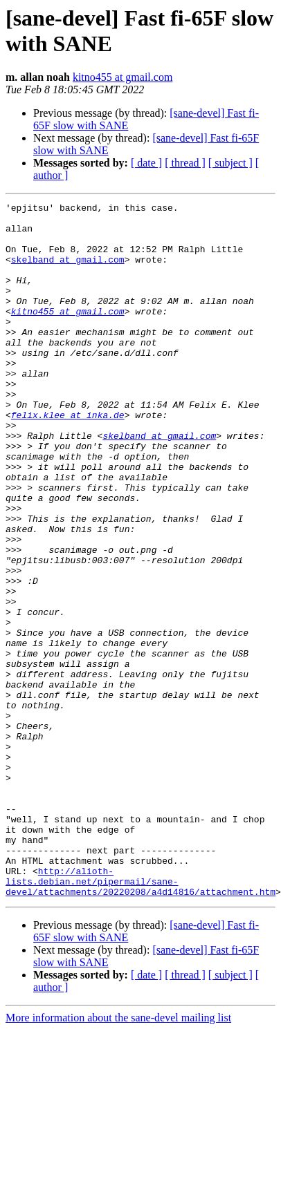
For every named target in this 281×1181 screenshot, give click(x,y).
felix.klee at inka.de (68, 458)
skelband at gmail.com (68, 271)
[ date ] (146, 163)
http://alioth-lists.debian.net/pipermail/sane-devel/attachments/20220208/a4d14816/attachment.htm (140, 1018)
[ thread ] (185, 163)
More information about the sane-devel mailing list (118, 1156)
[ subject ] (230, 163)
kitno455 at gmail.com (122, 77)
